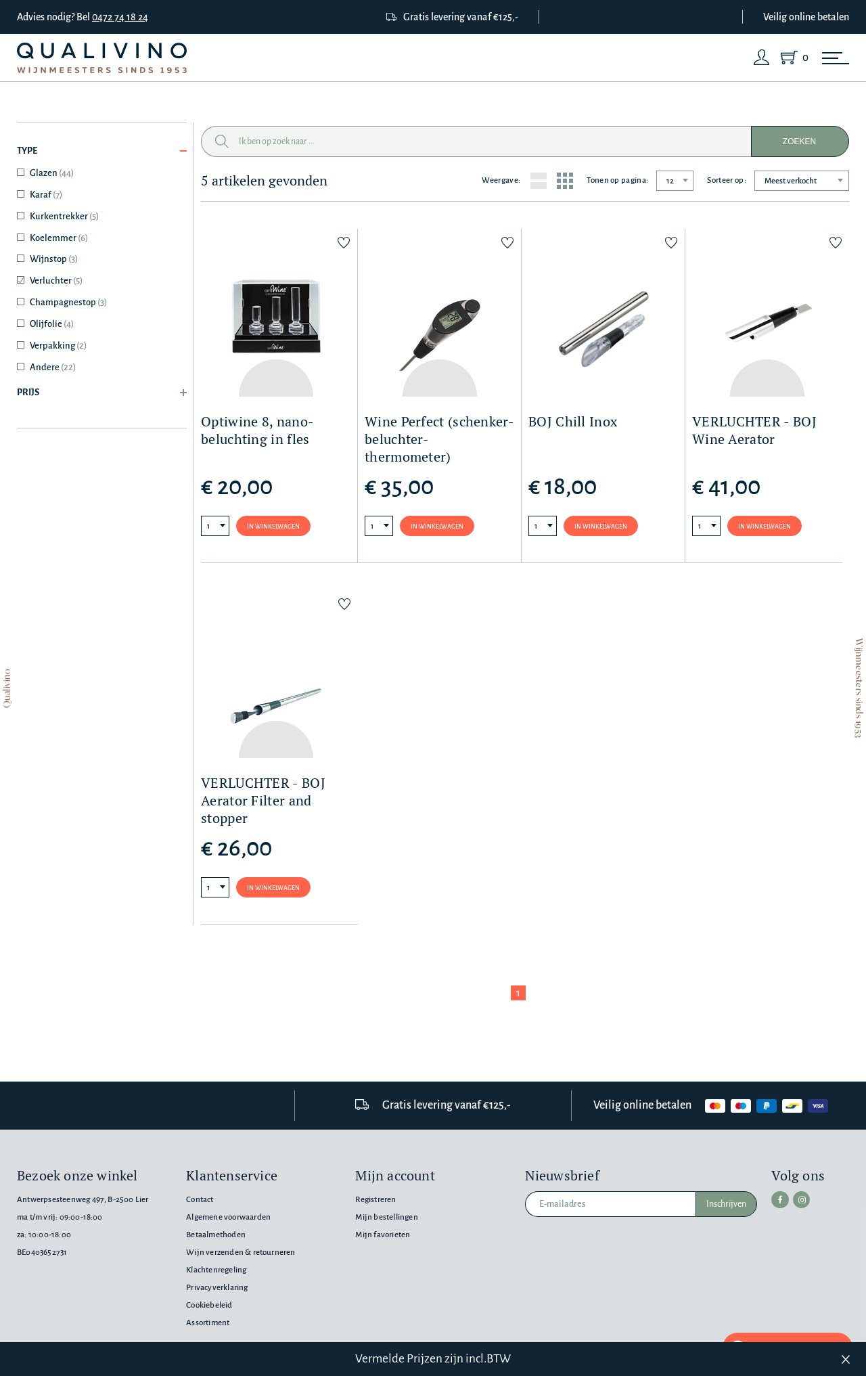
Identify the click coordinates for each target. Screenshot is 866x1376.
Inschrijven (726, 1204)
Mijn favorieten (382, 1234)
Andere (53, 367)
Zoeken (800, 141)
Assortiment (207, 1322)
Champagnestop (68, 302)
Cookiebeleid (209, 1305)
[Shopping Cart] (791, 57)
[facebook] (778, 1198)
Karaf (46, 195)
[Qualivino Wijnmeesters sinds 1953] (102, 58)
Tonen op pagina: (617, 180)
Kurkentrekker (64, 216)
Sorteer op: (726, 180)
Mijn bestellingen (386, 1217)
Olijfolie (52, 324)
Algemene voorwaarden (228, 1217)
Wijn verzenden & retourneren (240, 1252)
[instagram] (797, 1198)
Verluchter (56, 280)
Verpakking (58, 345)
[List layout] (538, 181)
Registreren (375, 1199)
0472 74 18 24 (120, 17)
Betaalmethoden (216, 1234)
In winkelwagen (273, 526)
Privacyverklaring (217, 1287)
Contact (199, 1199)
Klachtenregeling (216, 1270)
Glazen (52, 173)
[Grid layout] (565, 181)
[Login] (761, 57)
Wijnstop (54, 259)
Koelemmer (59, 238)
